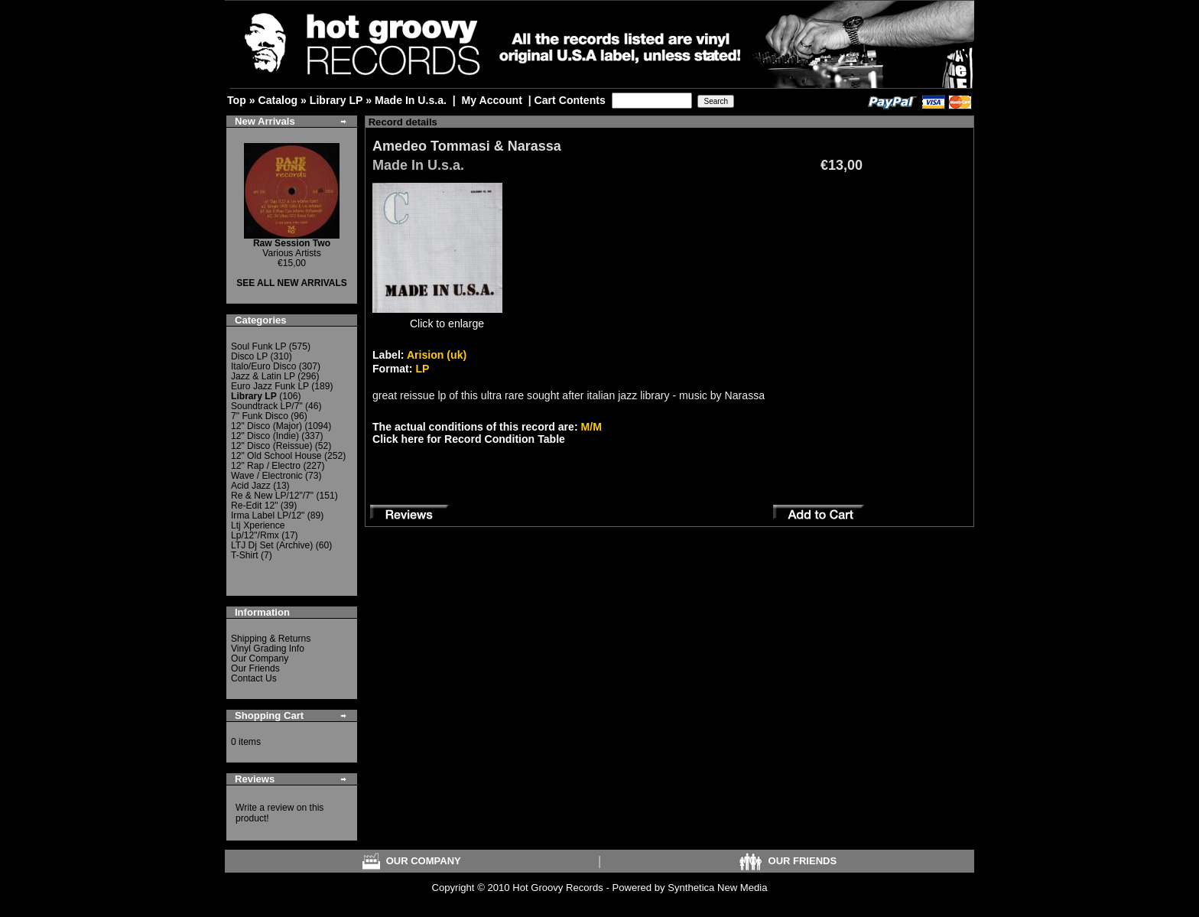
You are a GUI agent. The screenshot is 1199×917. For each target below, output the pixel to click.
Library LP (336, 100)
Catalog (277, 100)
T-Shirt (244, 555)
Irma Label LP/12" (267, 515)
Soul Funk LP (258, 346)
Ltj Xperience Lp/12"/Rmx (258, 530)
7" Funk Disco (259, 416)
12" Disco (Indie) (265, 436)
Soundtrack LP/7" (267, 406)
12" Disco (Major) (266, 426)
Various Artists (291, 248)
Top (236, 100)
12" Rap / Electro (266, 465)
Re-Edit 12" (254, 505)
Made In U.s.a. (411, 100)
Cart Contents (570, 100)
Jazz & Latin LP (263, 376)
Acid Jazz (251, 485)
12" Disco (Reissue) (271, 446)
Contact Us (254, 678)
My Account (492, 100)
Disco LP (249, 356)
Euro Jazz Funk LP (270, 386)
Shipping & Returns (270, 638)
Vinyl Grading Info (267, 648)
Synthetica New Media (717, 887)
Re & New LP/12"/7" (272, 495)
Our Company (259, 658)
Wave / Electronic (267, 475)
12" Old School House (276, 455)
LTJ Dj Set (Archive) (272, 545)
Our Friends (255, 668)
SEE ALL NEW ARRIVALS (291, 283)
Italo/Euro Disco (263, 366)
